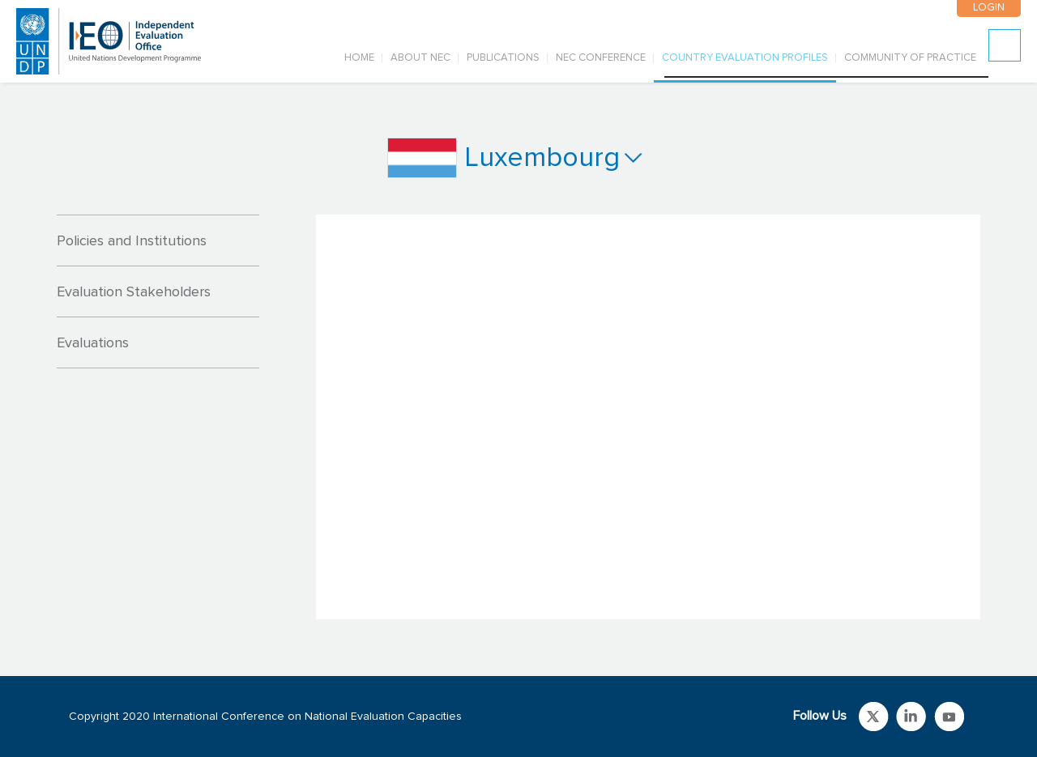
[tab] (158, 240)
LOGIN (988, 7)
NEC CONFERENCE (601, 58)
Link (874, 716)
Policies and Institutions (132, 241)
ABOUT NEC (420, 58)
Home (359, 58)
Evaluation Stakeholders (134, 292)
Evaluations (93, 343)
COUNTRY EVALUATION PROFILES (745, 58)
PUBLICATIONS (503, 58)
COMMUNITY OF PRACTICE (910, 58)
